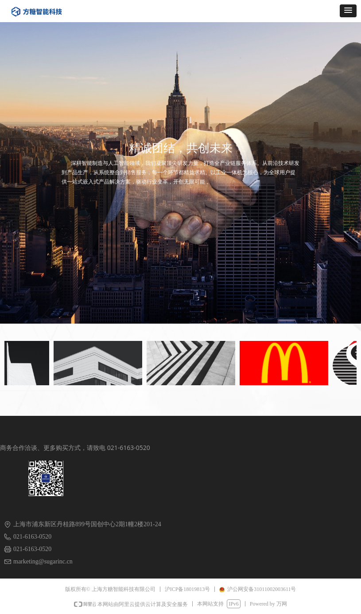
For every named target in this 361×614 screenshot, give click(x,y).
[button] (348, 10)
